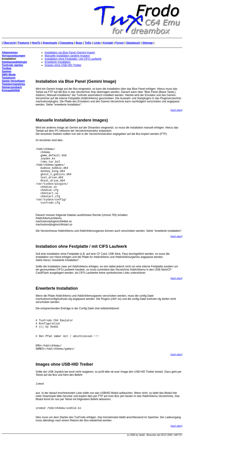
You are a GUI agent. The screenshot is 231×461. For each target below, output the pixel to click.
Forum (119, 42)
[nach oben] (176, 110)
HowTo (36, 42)
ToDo (88, 42)
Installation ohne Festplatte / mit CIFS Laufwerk (73, 58)
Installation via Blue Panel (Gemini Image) (70, 52)
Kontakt (108, 42)
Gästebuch (133, 42)
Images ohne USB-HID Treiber (63, 65)
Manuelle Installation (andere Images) (67, 55)
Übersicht (9, 42)
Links (97, 42)
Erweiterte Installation (58, 62)
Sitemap (147, 42)
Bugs (79, 42)
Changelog (66, 42)
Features (23, 42)
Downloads (50, 42)
